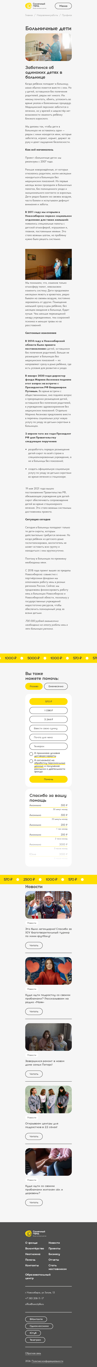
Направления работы (47, 15)
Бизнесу (54, 1254)
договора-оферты (45, 755)
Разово (34, 686)
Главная (29, 15)
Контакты (32, 1265)
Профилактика (69, 15)
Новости (54, 1242)
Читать (34, 945)
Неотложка (32, 1254)
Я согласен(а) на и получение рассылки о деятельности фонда (49, 766)
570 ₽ (48, 701)
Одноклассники (39, 1326)
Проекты (54, 1248)
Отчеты (53, 1259)
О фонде (31, 1242)
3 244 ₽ (48, 719)
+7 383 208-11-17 (34, 1298)
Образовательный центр (37, 1276)
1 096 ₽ (48, 710)
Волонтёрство (34, 1248)
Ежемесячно (55, 686)
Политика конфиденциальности (47, 1361)
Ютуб (33, 1332)
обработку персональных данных (49, 764)
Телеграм (35, 1339)
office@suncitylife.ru (34, 1304)
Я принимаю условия (47, 754)
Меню (63, 6)
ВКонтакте (36, 1319)
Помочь (48, 779)
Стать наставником (57, 1267)
